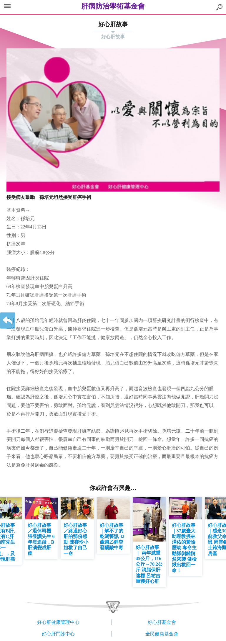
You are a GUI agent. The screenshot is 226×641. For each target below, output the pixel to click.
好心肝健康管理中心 (58, 622)
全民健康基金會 (161, 633)
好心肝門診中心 (58, 633)
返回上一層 (7, 321)
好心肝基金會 (162, 622)
